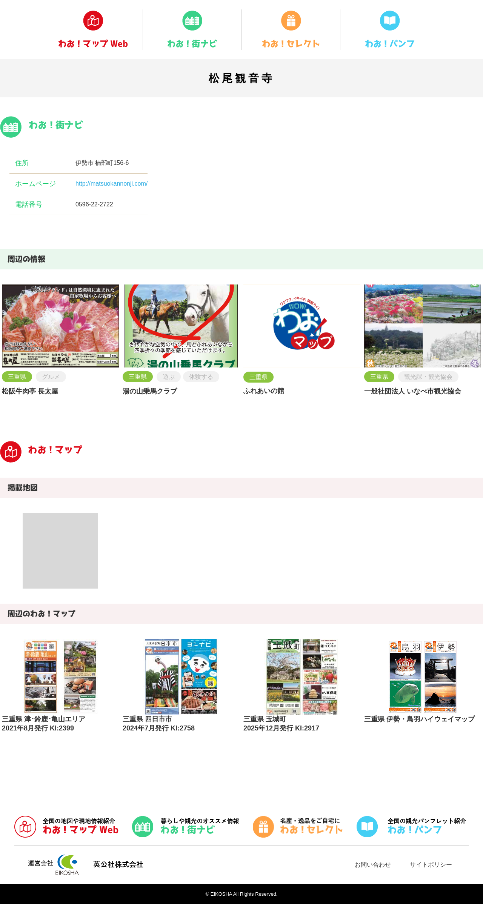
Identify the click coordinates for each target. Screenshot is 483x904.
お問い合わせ (373, 864)
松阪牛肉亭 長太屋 (30, 391)
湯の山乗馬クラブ (150, 391)
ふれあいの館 (263, 391)
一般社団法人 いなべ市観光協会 (412, 391)
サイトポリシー (431, 864)
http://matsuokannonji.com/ (111, 183)
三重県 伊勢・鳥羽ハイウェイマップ (419, 719)
